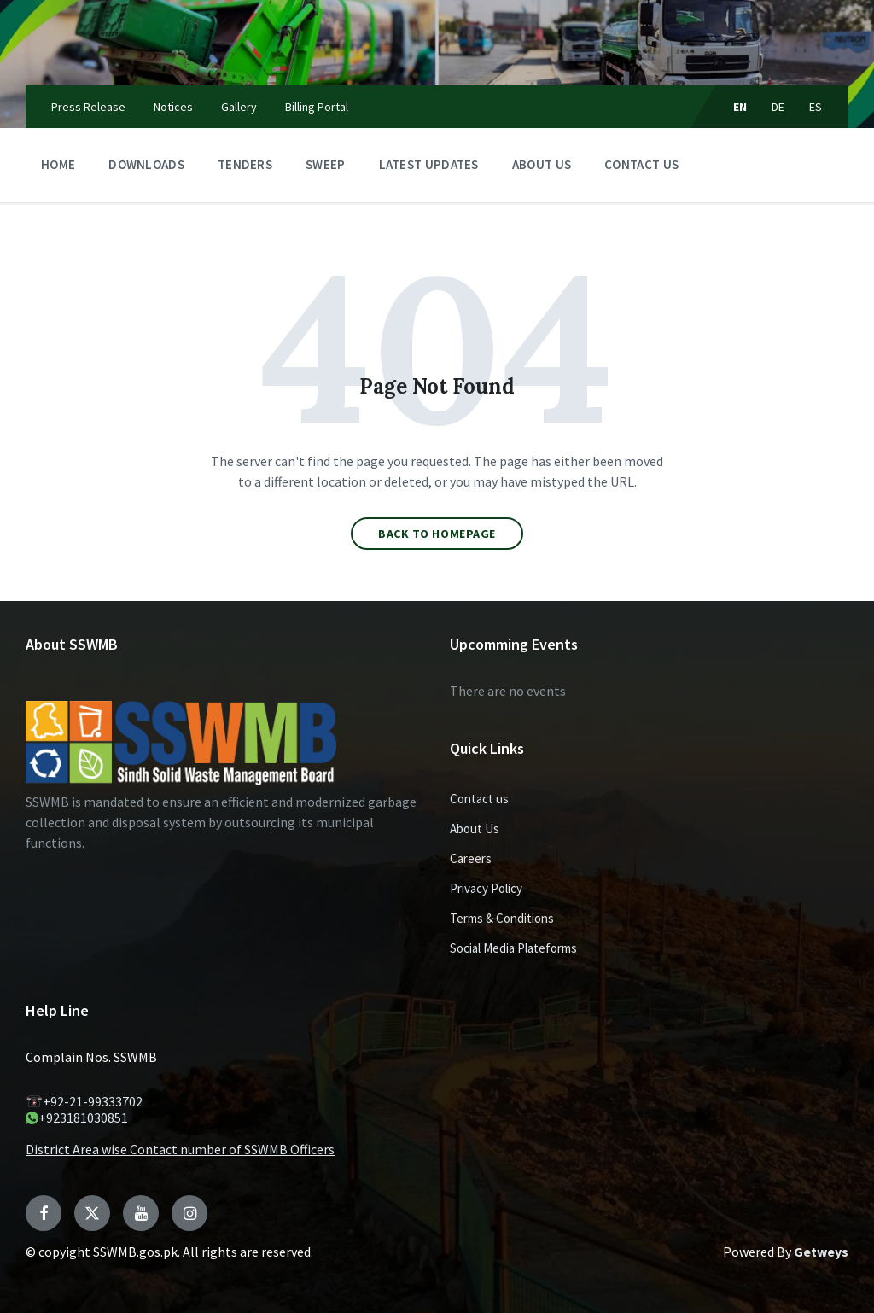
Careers (471, 858)
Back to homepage (437, 533)
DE (778, 106)
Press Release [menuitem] (88, 106)
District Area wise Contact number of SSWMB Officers (180, 1149)
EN (740, 106)
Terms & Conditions (502, 918)
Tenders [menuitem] (245, 164)
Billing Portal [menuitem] (316, 106)
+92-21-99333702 (84, 1101)
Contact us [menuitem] (641, 164)
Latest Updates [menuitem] (429, 164)
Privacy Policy (486, 888)
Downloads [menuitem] (146, 164)
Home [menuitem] (58, 164)
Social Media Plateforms (513, 948)
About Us (474, 828)
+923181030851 (77, 1117)
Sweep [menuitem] (326, 164)
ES (816, 106)
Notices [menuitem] (173, 106)
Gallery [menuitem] (239, 106)
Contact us (479, 799)
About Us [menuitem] (541, 164)
